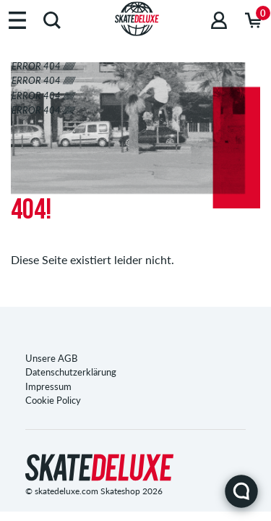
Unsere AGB (51, 358)
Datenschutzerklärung (70, 372)
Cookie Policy (53, 400)
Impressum (48, 386)
